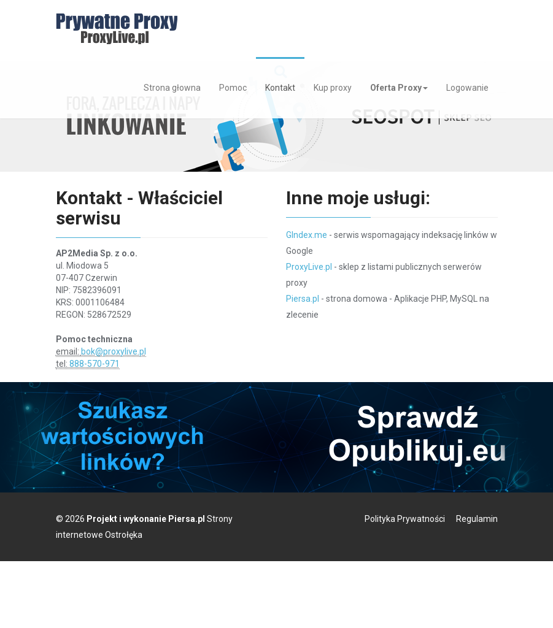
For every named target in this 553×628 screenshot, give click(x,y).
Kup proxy (333, 88)
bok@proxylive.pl (113, 351)
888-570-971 (94, 364)
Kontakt (280, 88)
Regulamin (477, 519)
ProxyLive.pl (309, 267)
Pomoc (233, 88)
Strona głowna (172, 88)
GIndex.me (306, 235)
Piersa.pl (302, 299)
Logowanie (467, 88)
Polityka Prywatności (405, 519)
